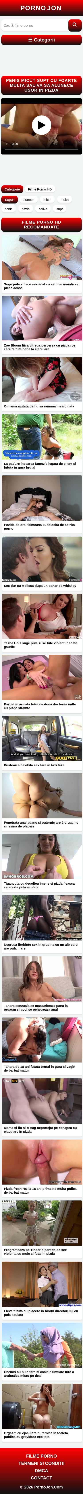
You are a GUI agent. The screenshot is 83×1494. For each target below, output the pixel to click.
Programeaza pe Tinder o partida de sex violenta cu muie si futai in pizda (35, 1251)
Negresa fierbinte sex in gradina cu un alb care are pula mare (41, 946)
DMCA (41, 1470)
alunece (28, 200)
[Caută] (75, 25)
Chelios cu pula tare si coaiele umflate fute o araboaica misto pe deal (39, 1373)
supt (59, 209)
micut (47, 200)
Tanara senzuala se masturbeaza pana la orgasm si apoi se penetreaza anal (36, 1007)
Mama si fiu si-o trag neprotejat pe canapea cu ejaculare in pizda (40, 1129)
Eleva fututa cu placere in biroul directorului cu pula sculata (41, 1313)
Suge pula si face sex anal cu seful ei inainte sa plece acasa (41, 286)
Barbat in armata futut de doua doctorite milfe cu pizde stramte (40, 706)
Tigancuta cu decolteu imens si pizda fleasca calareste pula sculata (39, 885)
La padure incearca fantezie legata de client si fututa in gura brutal (40, 465)
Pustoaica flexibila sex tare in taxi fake (34, 765)
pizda (26, 209)
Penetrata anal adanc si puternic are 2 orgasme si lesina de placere (41, 824)
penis (9, 209)
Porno (41, 7)
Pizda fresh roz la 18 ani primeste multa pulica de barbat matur (40, 1190)
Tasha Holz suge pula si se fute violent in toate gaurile (40, 645)
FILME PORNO (41, 1456)
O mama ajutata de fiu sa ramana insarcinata (39, 406)
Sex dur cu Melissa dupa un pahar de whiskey (40, 586)
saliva (43, 209)
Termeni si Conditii (42, 1463)
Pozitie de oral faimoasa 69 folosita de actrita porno (39, 526)
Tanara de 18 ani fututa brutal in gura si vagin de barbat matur (39, 1068)
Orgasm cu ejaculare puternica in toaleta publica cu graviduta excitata (36, 1435)
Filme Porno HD (40, 189)
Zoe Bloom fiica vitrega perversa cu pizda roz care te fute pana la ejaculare (39, 347)
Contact (41, 1477)
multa (65, 200)
